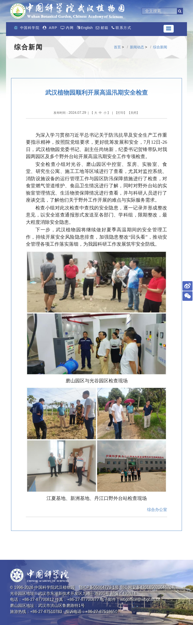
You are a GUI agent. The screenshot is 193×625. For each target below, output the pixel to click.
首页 (117, 47)
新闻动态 (137, 47)
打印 (121, 113)
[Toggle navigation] (168, 29)
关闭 (133, 113)
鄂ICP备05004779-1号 (99, 587)
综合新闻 (160, 47)
